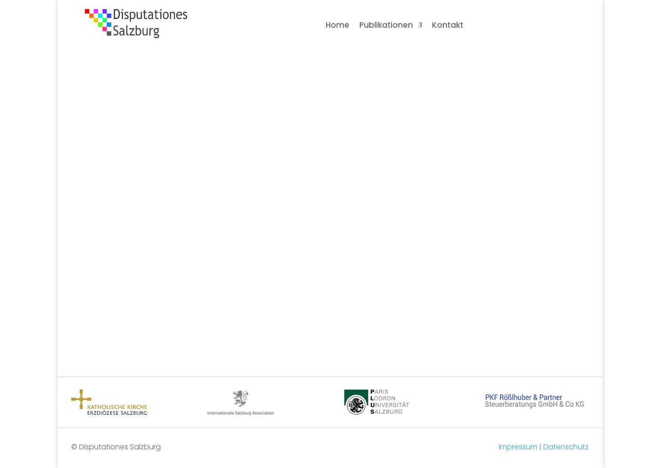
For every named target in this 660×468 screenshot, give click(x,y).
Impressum (518, 447)
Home (337, 26)
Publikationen (386, 26)
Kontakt (447, 26)
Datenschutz (566, 447)
